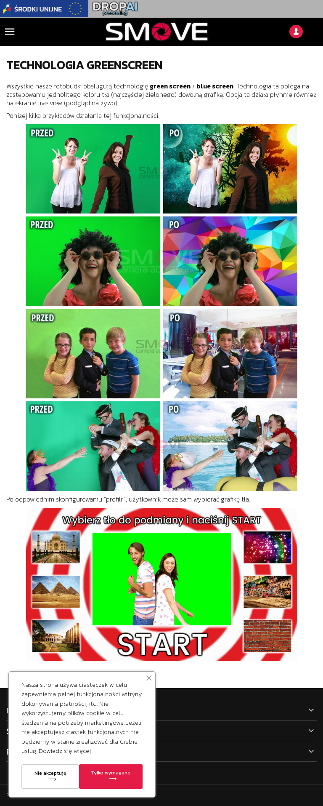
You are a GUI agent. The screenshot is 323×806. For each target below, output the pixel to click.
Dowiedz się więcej (65, 750)
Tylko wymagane (110, 773)
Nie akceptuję (50, 773)
